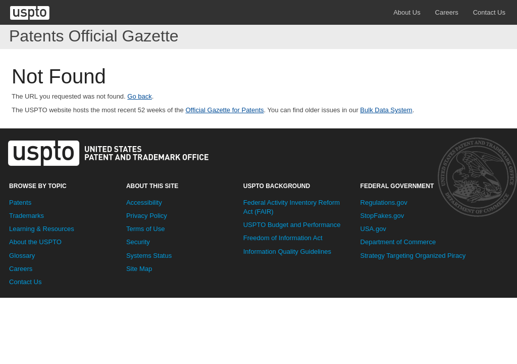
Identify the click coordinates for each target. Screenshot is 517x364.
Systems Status (149, 255)
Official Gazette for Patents (224, 110)
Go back (139, 96)
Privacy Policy (146, 215)
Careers (446, 12)
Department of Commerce (398, 242)
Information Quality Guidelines (287, 251)
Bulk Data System (386, 110)
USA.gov (373, 229)
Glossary (22, 255)
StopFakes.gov (382, 215)
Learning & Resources (41, 229)
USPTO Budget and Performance (292, 225)
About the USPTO (35, 242)
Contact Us (489, 12)
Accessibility (144, 202)
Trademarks (26, 215)
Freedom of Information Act (283, 238)
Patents (20, 202)
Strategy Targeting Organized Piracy (413, 255)
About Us (406, 12)
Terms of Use (145, 229)
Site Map (139, 268)
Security (138, 242)
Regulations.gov (383, 202)
